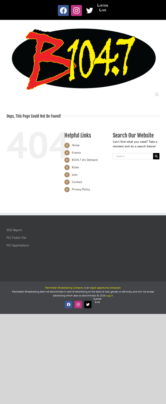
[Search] (156, 156)
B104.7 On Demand (85, 160)
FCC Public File (16, 238)
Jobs (75, 175)
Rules (75, 167)
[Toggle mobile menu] (157, 94)
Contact (77, 182)
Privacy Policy (81, 189)
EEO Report (14, 230)
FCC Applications (18, 245)
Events (76, 153)
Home (75, 145)
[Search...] (133, 156)
